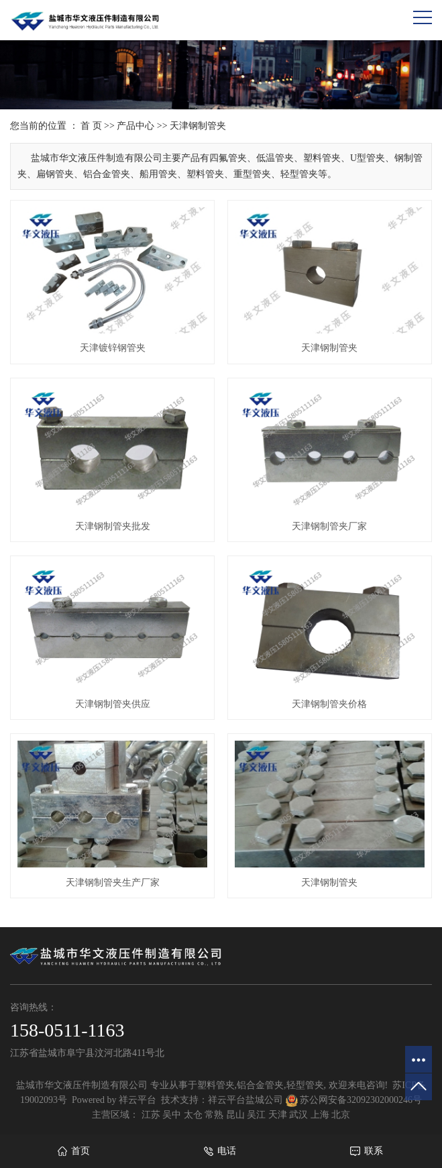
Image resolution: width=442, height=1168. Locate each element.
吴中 (171, 1115)
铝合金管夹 (260, 1085)
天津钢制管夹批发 (112, 526)
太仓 (193, 1115)
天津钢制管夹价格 (329, 704)
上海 (320, 1115)
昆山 (235, 1115)
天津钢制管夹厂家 (329, 526)
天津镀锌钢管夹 (113, 348)
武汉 (298, 1115)
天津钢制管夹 (198, 126)
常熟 (214, 1115)
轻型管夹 (305, 1085)
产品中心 (135, 126)
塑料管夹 (216, 1085)
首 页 (91, 126)
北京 (340, 1115)
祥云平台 (137, 1100)
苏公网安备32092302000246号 (354, 1100)
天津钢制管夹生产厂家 (113, 883)
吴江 (256, 1115)
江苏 (151, 1115)
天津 (277, 1115)
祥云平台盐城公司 (245, 1100)
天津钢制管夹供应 (112, 704)
